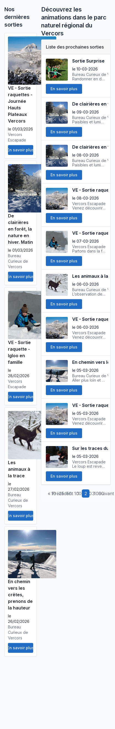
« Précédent (60, 493)
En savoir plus (20, 149)
